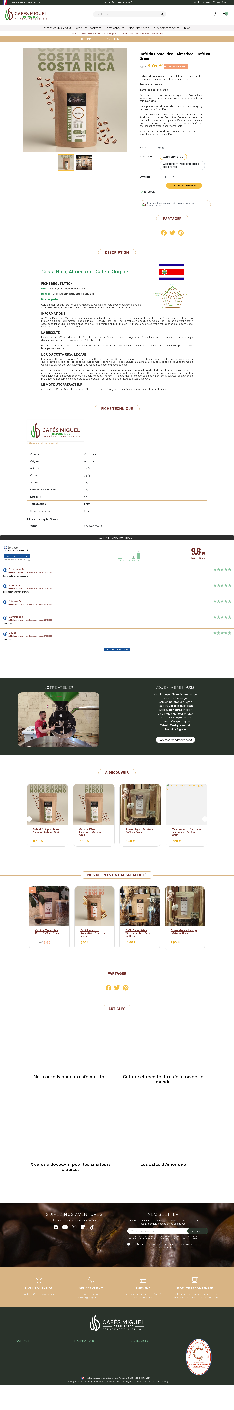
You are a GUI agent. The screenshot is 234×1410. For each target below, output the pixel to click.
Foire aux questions (84, 1364)
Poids (143, 147)
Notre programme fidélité (87, 1387)
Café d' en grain (176, 694)
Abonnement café (83, 1373)
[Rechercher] (129, 14)
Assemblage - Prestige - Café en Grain (184, 932)
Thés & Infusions (140, 1371)
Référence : (33, 443)
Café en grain (176, 713)
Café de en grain (175, 702)
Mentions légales (125, 1406)
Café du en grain (175, 698)
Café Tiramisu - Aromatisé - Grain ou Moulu (92, 933)
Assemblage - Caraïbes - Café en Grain (140, 831)
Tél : (222, 2)
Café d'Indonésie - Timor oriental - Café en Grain (137, 933)
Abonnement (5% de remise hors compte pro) (181, 165)
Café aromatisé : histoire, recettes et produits (155, 1358)
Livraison (78, 1355)
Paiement (79, 1350)
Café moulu (137, 1394)
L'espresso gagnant (84, 1378)
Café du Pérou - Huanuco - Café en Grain (90, 832)
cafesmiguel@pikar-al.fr (91, 1297)
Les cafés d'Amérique (163, 1164)
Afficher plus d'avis (117, 649)
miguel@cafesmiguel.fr (30, 1365)
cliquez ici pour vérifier (141, 1402)
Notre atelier (80, 1359)
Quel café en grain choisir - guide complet (154, 1345)
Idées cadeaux (139, 1380)
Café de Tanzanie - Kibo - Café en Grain (47, 932)
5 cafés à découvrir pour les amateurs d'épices (71, 1167)
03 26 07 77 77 (26, 1360)
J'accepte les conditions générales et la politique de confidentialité (165, 1246)
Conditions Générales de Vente (91, 1345)
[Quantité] (166, 177)
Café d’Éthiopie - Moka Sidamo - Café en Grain (46, 831)
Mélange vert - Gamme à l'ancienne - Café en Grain (186, 832)
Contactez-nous (202, 2)
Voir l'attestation (17, 556)
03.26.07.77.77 (90, 1294)
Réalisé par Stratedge (158, 1406)
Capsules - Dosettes (142, 1375)
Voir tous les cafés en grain (175, 739)
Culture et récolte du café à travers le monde (163, 1079)
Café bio (135, 1385)
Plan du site (141, 1406)
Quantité (145, 177)
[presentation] (154, 1255)
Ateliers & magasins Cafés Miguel (92, 1382)
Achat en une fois (173, 157)
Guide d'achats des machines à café (93, 1368)
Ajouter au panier (185, 185)
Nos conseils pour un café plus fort (71, 1076)
